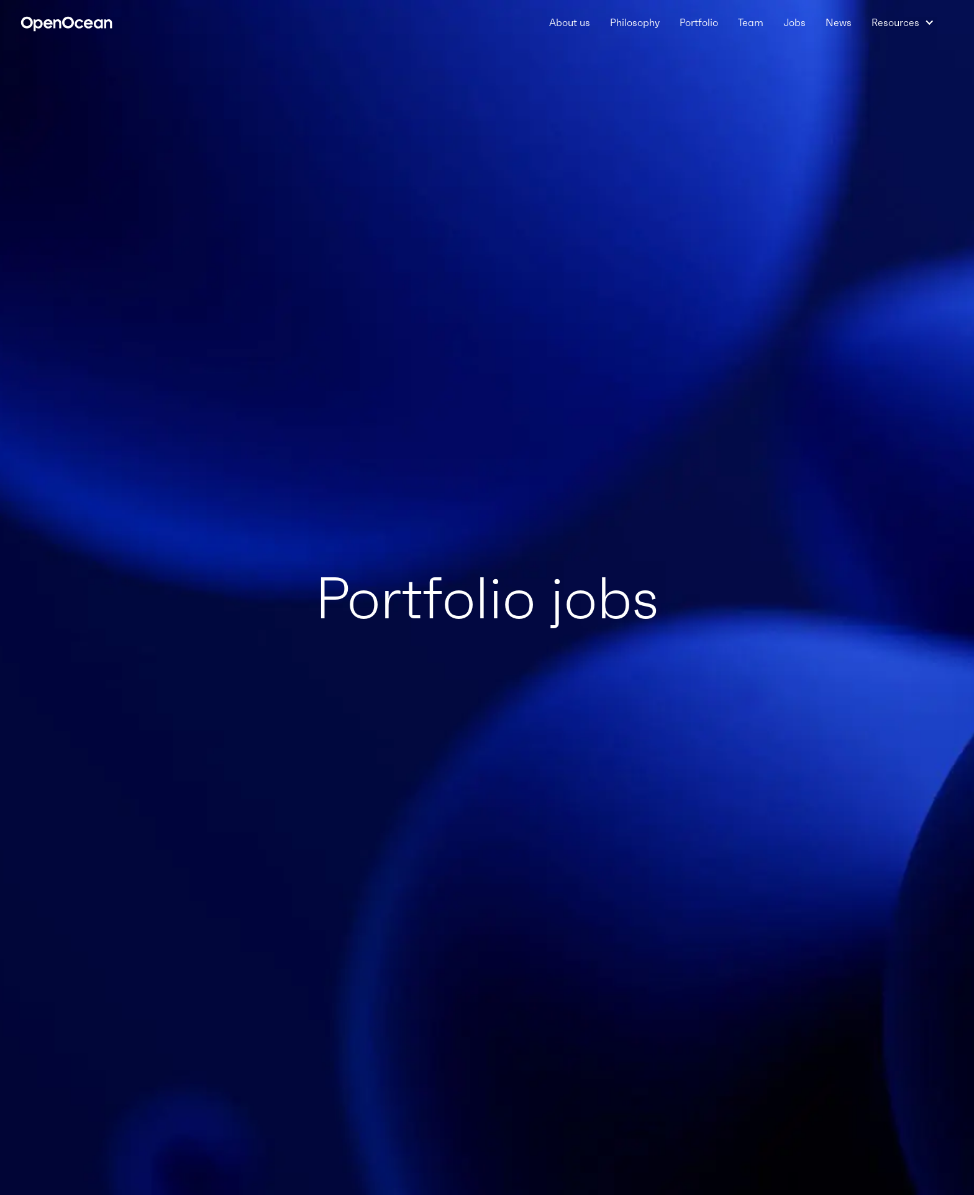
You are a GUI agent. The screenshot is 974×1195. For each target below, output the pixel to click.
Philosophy (635, 22)
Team (750, 22)
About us (569, 22)
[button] (903, 22)
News (839, 22)
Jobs (794, 22)
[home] (66, 22)
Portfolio (699, 22)
